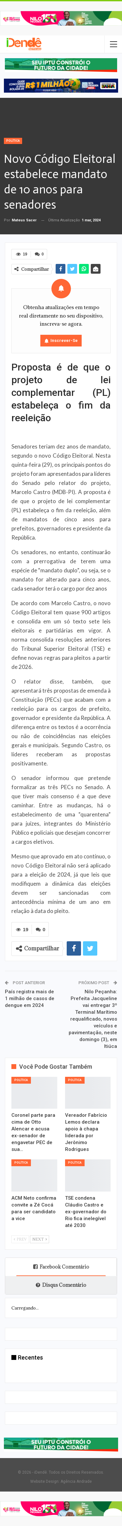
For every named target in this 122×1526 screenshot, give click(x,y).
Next (39, 1239)
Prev (20, 1239)
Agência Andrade (76, 1481)
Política (13, 140)
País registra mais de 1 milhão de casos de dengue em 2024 (29, 998)
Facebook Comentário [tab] (61, 1267)
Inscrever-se (64, 340)
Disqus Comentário (61, 1285)
